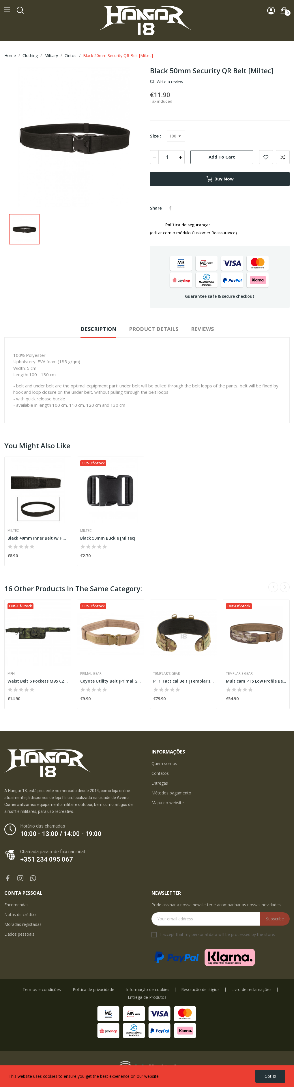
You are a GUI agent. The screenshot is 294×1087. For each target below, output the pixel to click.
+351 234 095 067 (46, 859)
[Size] (176, 136)
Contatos (160, 773)
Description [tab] (98, 328)
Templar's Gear (166, 673)
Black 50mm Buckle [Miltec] (107, 538)
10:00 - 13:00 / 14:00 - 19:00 (61, 833)
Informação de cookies (147, 990)
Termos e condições (42, 990)
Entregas (159, 783)
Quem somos (164, 763)
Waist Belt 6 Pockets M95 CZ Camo (38, 681)
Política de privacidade (93, 990)
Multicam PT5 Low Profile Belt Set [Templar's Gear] (256, 681)
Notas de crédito (20, 914)
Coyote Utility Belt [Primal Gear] (110, 681)
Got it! (270, 1076)
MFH (11, 673)
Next (285, 587)
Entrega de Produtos (147, 997)
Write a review (169, 82)
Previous (273, 587)
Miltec (13, 530)
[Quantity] (167, 157)
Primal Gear (91, 673)
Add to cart (222, 157)
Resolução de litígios (200, 990)
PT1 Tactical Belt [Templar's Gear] (183, 681)
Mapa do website (167, 802)
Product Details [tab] (153, 328)
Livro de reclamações (251, 990)
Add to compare (283, 157)
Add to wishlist (266, 157)
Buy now (220, 179)
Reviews (202, 328)
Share (170, 208)
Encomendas (16, 904)
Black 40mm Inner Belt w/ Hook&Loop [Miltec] (38, 538)
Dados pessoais (19, 934)
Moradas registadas (23, 924)
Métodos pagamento (171, 793)
